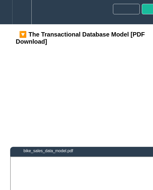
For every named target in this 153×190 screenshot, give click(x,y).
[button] (6, 12)
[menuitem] (21, 12)
